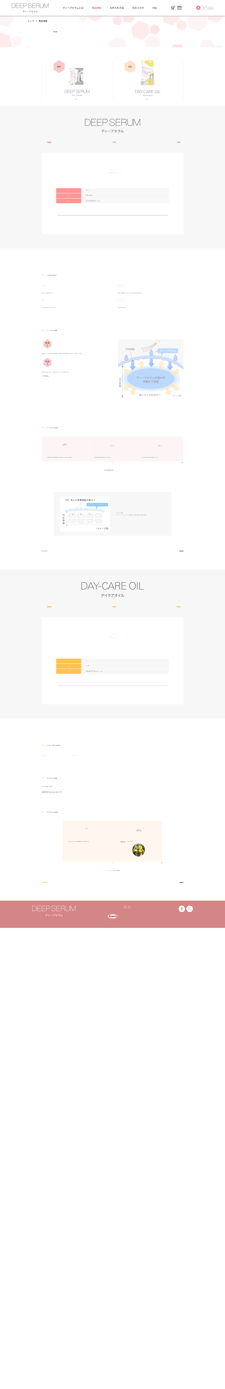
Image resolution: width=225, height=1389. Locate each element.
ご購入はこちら (113, 305)
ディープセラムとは (73, 7)
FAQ (154, 7)
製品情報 (113, 1365)
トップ (31, 20)
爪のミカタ (138, 7)
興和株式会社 (96, 1365)
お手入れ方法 (117, 7)
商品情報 (96, 7)
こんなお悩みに (68, 154)
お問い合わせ (157, 1365)
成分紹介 (156, 154)
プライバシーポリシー (134, 1365)
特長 (112, 154)
